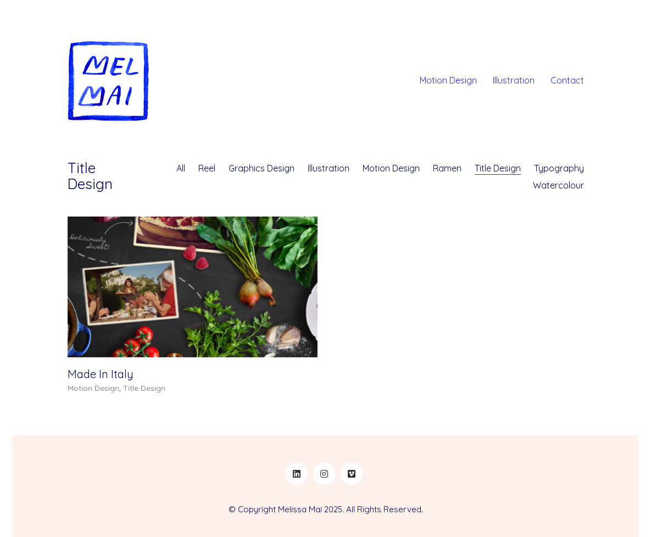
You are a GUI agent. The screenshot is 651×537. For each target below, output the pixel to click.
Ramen (447, 168)
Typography (559, 168)
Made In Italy (100, 375)
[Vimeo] (352, 474)
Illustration (328, 168)
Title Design (498, 168)
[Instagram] (324, 474)
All (180, 168)
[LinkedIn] (297, 474)
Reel (206, 168)
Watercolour (558, 185)
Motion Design (391, 168)
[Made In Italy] (193, 288)
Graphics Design (261, 168)
